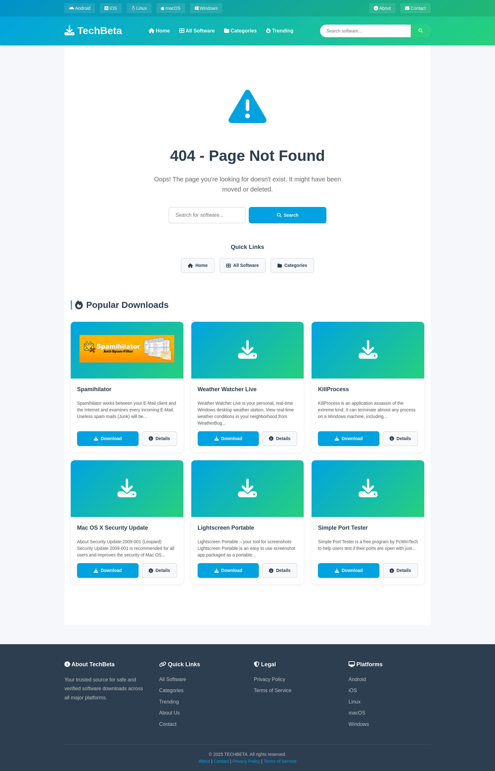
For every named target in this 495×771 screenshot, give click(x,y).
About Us (169, 712)
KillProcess (333, 389)
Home (159, 30)
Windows (206, 8)
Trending (279, 30)
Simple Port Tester (343, 528)
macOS (171, 8)
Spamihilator (94, 389)
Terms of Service (272, 690)
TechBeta (93, 30)
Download (108, 438)
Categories (240, 30)
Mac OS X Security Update (112, 528)
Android (79, 8)
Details (159, 438)
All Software (197, 30)
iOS (110, 8)
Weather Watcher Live (227, 389)
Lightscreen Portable (226, 528)
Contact (415, 8)
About (382, 8)
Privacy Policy (269, 679)
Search (288, 215)
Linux (139, 8)
